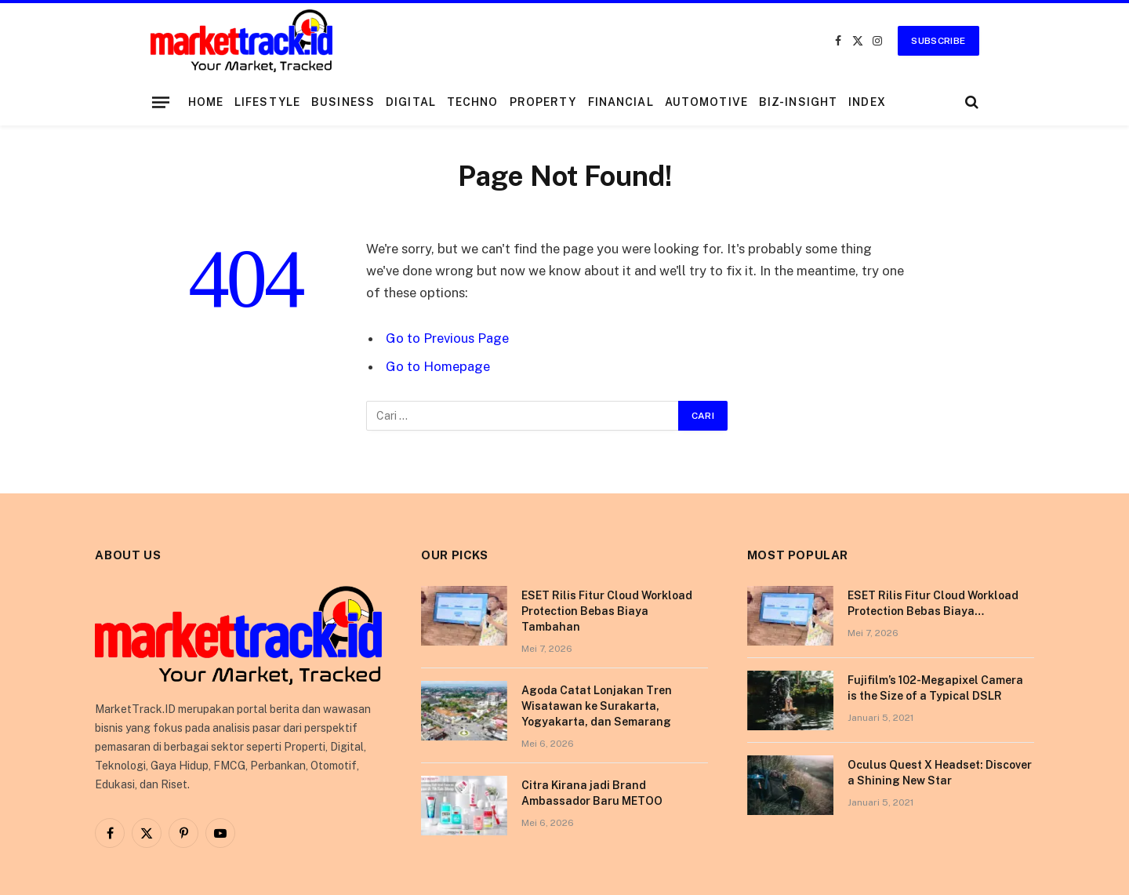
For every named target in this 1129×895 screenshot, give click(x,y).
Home (205, 102)
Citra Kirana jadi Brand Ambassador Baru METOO (592, 793)
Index (867, 102)
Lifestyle (267, 102)
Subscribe (938, 40)
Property (543, 102)
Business (343, 102)
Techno (473, 102)
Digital (411, 102)
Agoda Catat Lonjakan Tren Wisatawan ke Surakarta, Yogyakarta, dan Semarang (596, 706)
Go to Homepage (438, 366)
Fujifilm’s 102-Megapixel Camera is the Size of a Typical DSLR (935, 688)
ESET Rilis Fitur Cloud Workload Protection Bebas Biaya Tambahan (606, 611)
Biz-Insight (798, 102)
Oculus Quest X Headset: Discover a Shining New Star (940, 773)
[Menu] (160, 102)
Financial (621, 102)
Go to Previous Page (447, 338)
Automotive (706, 102)
